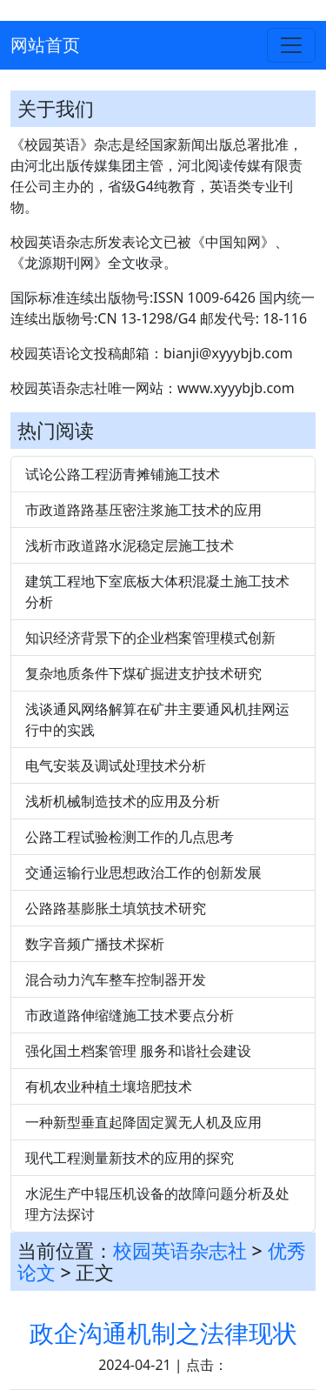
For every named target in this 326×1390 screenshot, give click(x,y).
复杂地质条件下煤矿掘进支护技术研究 (143, 673)
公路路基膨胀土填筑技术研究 (115, 908)
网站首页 (45, 45)
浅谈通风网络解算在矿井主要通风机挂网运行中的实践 (157, 719)
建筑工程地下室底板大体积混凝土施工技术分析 (157, 591)
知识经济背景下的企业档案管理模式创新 (150, 637)
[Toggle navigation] (291, 45)
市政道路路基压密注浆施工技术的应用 (143, 509)
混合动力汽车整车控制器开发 (115, 979)
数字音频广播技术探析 (94, 943)
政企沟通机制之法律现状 (163, 1332)
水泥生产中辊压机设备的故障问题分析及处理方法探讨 (157, 1204)
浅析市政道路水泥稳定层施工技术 (129, 545)
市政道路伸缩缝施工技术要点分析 (129, 1015)
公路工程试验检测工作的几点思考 (129, 836)
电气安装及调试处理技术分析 (115, 765)
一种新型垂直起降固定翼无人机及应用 (143, 1122)
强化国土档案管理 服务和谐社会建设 (138, 1050)
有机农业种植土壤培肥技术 (108, 1086)
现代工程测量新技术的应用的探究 (129, 1157)
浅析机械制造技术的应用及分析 (122, 801)
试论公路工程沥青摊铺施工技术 (122, 474)
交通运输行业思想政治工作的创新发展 (143, 872)
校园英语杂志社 (180, 1250)
